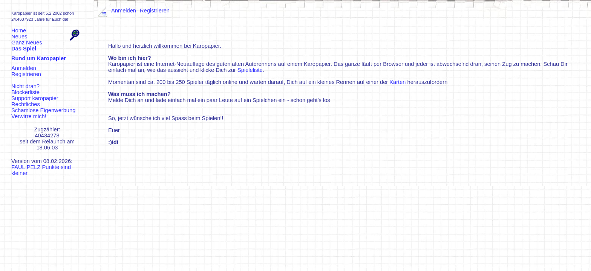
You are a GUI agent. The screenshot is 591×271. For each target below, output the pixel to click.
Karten (397, 82)
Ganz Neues (26, 43)
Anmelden (23, 68)
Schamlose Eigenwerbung (43, 110)
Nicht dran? (25, 86)
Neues (19, 36)
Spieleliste (250, 70)
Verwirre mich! (28, 116)
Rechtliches (25, 104)
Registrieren (26, 74)
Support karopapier (34, 98)
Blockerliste (25, 92)
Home (18, 30)
